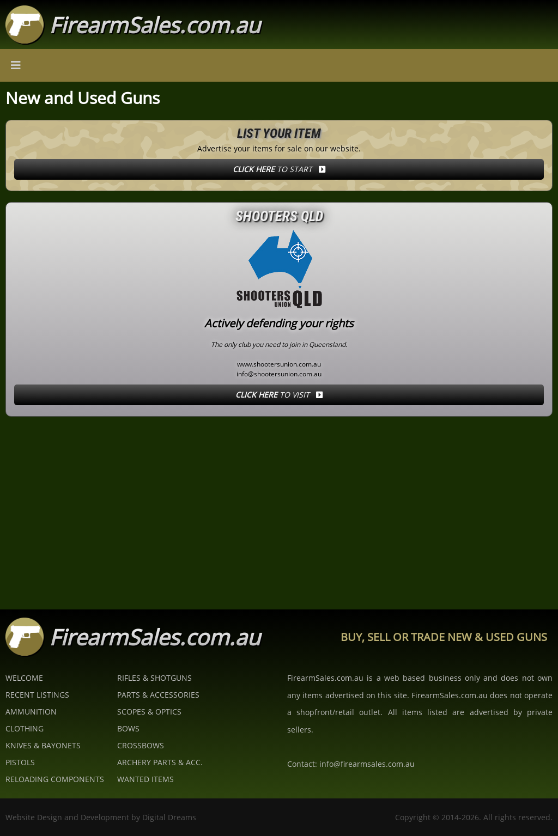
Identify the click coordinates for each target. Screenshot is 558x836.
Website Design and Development (67, 817)
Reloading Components (54, 779)
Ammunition (31, 711)
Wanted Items (145, 779)
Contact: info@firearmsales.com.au (351, 764)
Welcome (24, 678)
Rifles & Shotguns (154, 678)
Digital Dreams (169, 817)
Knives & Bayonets (43, 745)
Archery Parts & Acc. (160, 762)
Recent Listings (37, 694)
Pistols (20, 762)
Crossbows (140, 745)
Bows (128, 728)
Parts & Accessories (158, 694)
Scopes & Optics (149, 711)
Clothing (24, 728)
